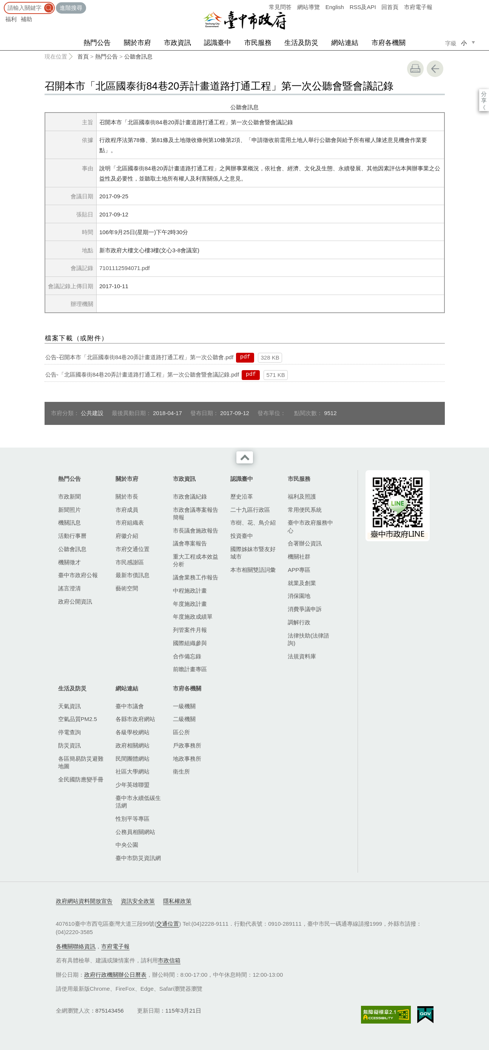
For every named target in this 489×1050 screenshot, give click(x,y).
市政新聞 (69, 496)
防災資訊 (69, 745)
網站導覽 (308, 7)
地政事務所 (187, 758)
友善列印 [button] (415, 68)
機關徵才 (69, 562)
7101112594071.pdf (124, 268)
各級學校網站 (133, 732)
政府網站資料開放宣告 (84, 901)
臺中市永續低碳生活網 (138, 802)
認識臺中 (217, 42)
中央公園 (127, 845)
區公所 (181, 732)
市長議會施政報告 (195, 530)
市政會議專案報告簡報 (195, 513)
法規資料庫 (302, 656)
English (334, 7)
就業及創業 (302, 583)
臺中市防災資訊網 (138, 858)
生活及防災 (301, 42)
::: (2, 3)
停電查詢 (69, 732)
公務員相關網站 (135, 832)
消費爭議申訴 (305, 609)
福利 (11, 19)
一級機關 (184, 706)
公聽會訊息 (138, 56)
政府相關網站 (133, 745)
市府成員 (127, 509)
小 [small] (464, 43)
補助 (26, 19)
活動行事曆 (72, 536)
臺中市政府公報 (78, 575)
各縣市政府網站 (135, 719)
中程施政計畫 (190, 590)
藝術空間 (127, 588)
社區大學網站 (133, 771)
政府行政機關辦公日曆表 (115, 974)
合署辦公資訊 (305, 543)
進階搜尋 (71, 8)
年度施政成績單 (193, 616)
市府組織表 (130, 522)
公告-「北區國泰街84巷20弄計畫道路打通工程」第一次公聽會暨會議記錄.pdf (142, 374)
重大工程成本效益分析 (195, 560)
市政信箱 (169, 960)
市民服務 (257, 42)
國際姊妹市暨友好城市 (253, 553)
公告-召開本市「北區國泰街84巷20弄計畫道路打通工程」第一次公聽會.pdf (139, 357)
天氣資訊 (69, 706)
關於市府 (137, 42)
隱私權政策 (177, 901)
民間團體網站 (133, 758)
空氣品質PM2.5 (77, 719)
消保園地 (299, 596)
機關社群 (299, 556)
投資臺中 (241, 536)
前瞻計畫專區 (190, 669)
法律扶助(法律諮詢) (308, 639)
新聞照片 (69, 509)
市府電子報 (418, 7)
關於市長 (127, 496)
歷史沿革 (241, 496)
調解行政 (299, 622)
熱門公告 (97, 42)
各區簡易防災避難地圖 (80, 762)
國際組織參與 (190, 643)
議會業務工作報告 (195, 577)
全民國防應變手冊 (80, 779)
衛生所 (181, 771)
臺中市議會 (130, 706)
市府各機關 (389, 42)
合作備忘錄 (187, 656)
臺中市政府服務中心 (310, 526)
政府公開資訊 (75, 601)
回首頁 (389, 7)
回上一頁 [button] (435, 68)
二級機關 (184, 719)
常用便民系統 (305, 509)
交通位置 (167, 923)
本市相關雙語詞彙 (253, 570)
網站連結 (344, 42)
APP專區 (299, 570)
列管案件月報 (190, 630)
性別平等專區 (133, 818)
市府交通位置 (133, 549)
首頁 (83, 56)
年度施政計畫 (190, 604)
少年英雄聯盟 (133, 784)
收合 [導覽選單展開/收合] (244, 457)
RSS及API (363, 7)
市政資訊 (177, 42)
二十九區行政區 (250, 509)
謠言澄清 (69, 588)
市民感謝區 (130, 562)
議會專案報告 (190, 543)
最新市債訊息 (133, 575)
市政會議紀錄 (190, 496)
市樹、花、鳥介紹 (253, 522)
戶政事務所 (187, 745)
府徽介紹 (127, 536)
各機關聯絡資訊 (76, 946)
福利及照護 (302, 496)
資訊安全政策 (138, 901)
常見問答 (280, 7)
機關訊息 (69, 522)
